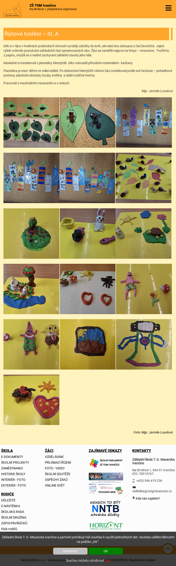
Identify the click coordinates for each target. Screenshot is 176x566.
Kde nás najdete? (147, 498)
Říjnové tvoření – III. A (32, 34)
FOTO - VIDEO (55, 468)
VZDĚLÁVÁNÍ (54, 457)
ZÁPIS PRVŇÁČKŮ (14, 523)
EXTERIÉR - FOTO (13, 485)
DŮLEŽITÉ (8, 500)
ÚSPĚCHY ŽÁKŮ (56, 480)
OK (106, 551)
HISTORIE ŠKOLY (13, 474)
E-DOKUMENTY (12, 457)
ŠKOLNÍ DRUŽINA (13, 517)
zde (107, 560)
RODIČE (6, 494)
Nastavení (70, 551)
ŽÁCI (49, 451)
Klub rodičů (9, 529)
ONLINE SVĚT (55, 485)
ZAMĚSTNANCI (12, 468)
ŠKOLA (6, 451)
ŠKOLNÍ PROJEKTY (15, 462)
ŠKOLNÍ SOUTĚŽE (57, 474)
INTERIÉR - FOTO (13, 480)
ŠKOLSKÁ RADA (12, 512)
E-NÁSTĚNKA (10, 506)
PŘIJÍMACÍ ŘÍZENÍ (58, 462)
